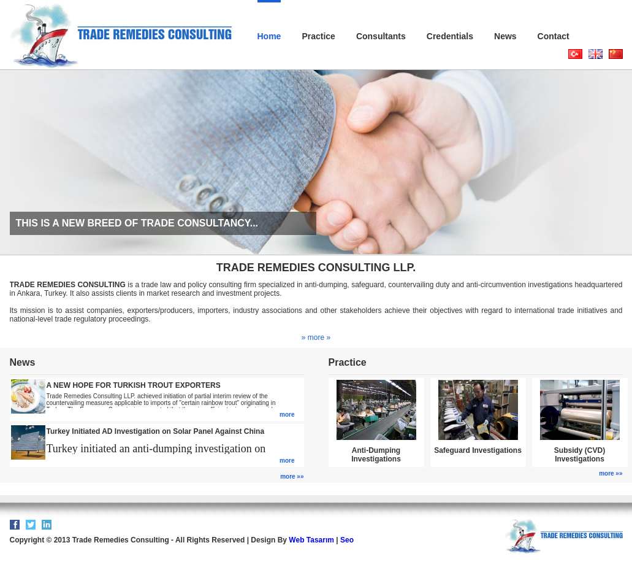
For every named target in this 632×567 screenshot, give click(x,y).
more (287, 414)
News (505, 36)
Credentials (450, 36)
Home (269, 36)
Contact (553, 36)
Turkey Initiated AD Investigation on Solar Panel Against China (156, 431)
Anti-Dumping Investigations (376, 454)
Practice (318, 36)
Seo (347, 540)
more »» (291, 476)
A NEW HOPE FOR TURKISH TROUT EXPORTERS (134, 385)
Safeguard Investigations (478, 450)
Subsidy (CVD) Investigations (579, 454)
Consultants (381, 36)
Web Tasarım (311, 540)
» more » (316, 337)
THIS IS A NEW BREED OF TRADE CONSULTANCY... (137, 223)
